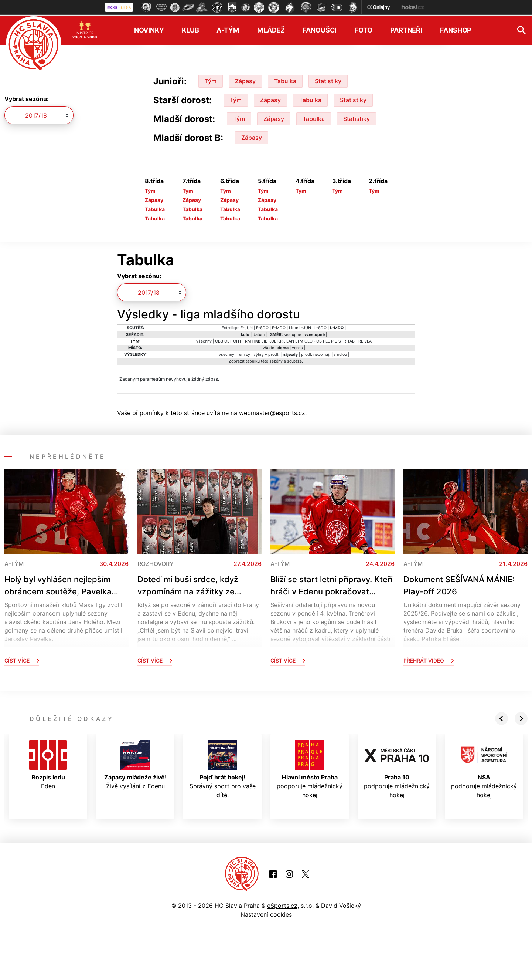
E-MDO (279, 327)
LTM (299, 340)
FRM (247, 340)
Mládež (271, 30)
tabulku (253, 360)
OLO (308, 340)
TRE (359, 340)
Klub (190, 30)
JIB (264, 340)
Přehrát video (428, 660)
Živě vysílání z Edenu (135, 764)
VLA (368, 340)
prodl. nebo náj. (315, 353)
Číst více (21, 660)
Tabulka (285, 80)
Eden (48, 764)
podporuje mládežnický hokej (309, 768)
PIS (334, 340)
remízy (244, 353)
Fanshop (455, 30)
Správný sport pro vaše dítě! (223, 768)
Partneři (406, 30)
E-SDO (262, 327)
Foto (363, 30)
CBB (219, 340)
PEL (326, 340)
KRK (281, 340)
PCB (318, 340)
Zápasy (245, 80)
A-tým (227, 30)
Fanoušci (320, 30)
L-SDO (320, 327)
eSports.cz (282, 905)
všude (268, 347)
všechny (204, 340)
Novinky (149, 30)
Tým (210, 80)
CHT (237, 340)
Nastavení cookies (266, 914)
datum (259, 333)
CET (228, 340)
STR (342, 340)
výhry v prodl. (266, 353)
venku (297, 347)
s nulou (340, 353)
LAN (290, 340)
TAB (351, 340)
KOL (272, 340)
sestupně (292, 333)
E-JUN (247, 327)
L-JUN (305, 327)
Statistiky (328, 80)
